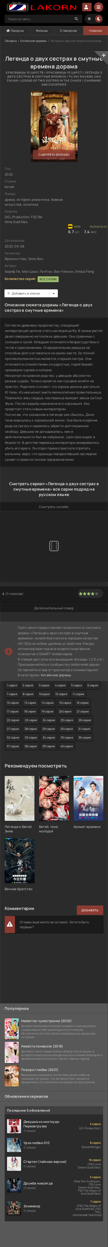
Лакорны (15, 30)
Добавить (90, 910)
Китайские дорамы (33, 41)
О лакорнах (68, 30)
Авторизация (87, 7)
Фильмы (42, 30)
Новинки (95, 30)
